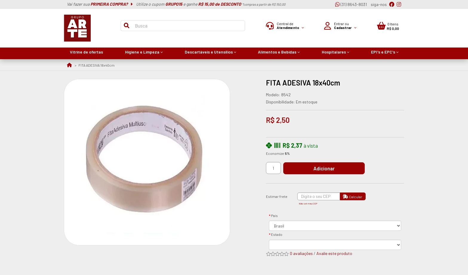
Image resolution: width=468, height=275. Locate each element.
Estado (276, 234)
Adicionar (327, 168)
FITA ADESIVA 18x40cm (96, 65)
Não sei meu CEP (308, 203)
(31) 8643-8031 (351, 4)
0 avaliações (301, 253)
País (274, 215)
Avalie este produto (334, 253)
